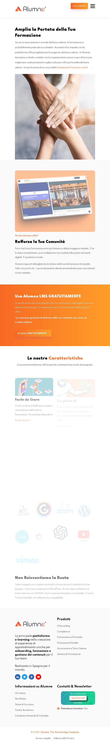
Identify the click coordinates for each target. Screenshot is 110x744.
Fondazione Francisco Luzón (72, 67)
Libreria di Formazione (69, 654)
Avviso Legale (43, 738)
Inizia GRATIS (79, 6)
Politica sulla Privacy (64, 738)
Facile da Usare (27, 401)
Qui (86, 708)
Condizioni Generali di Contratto (31, 716)
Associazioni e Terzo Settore (72, 648)
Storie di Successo (24, 704)
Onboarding (63, 626)
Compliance (63, 632)
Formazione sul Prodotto (69, 637)
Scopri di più (23, 422)
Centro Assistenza (24, 710)
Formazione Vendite (67, 643)
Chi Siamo (20, 693)
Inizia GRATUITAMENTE (32, 333)
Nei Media (20, 699)
